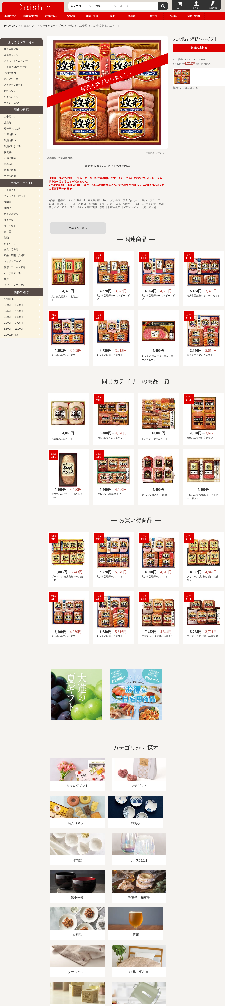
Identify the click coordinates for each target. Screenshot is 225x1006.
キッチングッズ (12, 261)
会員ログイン (11, 55)
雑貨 (6, 279)
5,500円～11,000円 (14, 328)
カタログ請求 (143, 960)
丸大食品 (82, 25)
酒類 (6, 237)
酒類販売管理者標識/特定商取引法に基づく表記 (70, 960)
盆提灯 (7, 122)
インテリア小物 (12, 273)
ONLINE (12, 25)
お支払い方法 (11, 96)
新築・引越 (92, 16)
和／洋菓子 (10, 225)
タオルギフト (11, 243)
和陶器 (7, 202)
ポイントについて (13, 102)
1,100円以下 (10, 299)
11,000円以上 (11, 334)
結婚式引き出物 (12, 146)
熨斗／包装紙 (11, 79)
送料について (11, 90)
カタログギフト (12, 190)
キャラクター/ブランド (16, 196)
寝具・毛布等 (11, 249)
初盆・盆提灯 (194, 16)
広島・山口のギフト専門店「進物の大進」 (112, 981)
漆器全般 (8, 219)
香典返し (133, 16)
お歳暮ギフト (28, 25)
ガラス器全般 (11, 213)
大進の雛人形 (112, 986)
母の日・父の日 (12, 128)
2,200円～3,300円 (13, 317)
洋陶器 (7, 207)
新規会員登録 (11, 49)
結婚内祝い (51, 16)
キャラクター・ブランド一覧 (57, 25)
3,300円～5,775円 (13, 323)
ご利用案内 (10, 73)
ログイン (196, 8)
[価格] (105, 6)
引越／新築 (10, 158)
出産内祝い (10, 16)
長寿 (112, 16)
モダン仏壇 (10, 176)
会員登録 (213, 8)
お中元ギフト (11, 116)
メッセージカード (13, 85)
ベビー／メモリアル (14, 285)
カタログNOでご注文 (15, 67)
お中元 (153, 16)
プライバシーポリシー (117, 960)
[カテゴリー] (80, 6)
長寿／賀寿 (10, 170)
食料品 (7, 231)
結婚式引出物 (30, 16)
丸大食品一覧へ (78, 228)
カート (180, 8)
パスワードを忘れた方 (16, 61)
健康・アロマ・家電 (14, 267)
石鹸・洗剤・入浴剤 (14, 255)
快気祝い (71, 16)
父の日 (173, 16)
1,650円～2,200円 (13, 311)
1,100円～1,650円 (13, 305)
